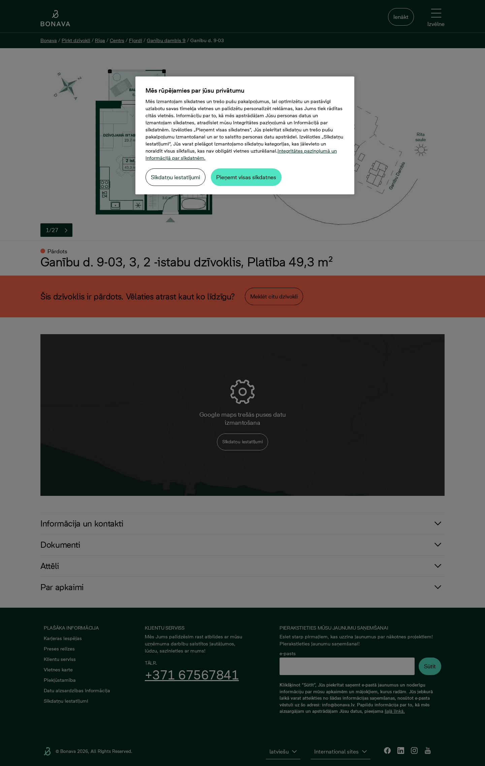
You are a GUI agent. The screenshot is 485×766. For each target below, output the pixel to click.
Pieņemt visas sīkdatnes (246, 177)
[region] (244, 135)
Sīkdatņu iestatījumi (175, 177)
